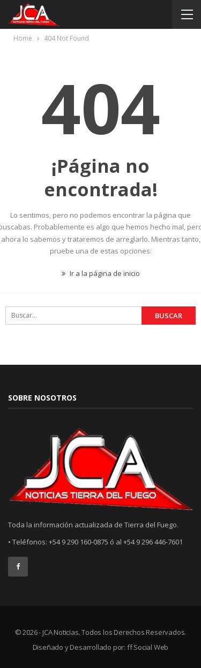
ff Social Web (147, 647)
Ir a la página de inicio (101, 273)
